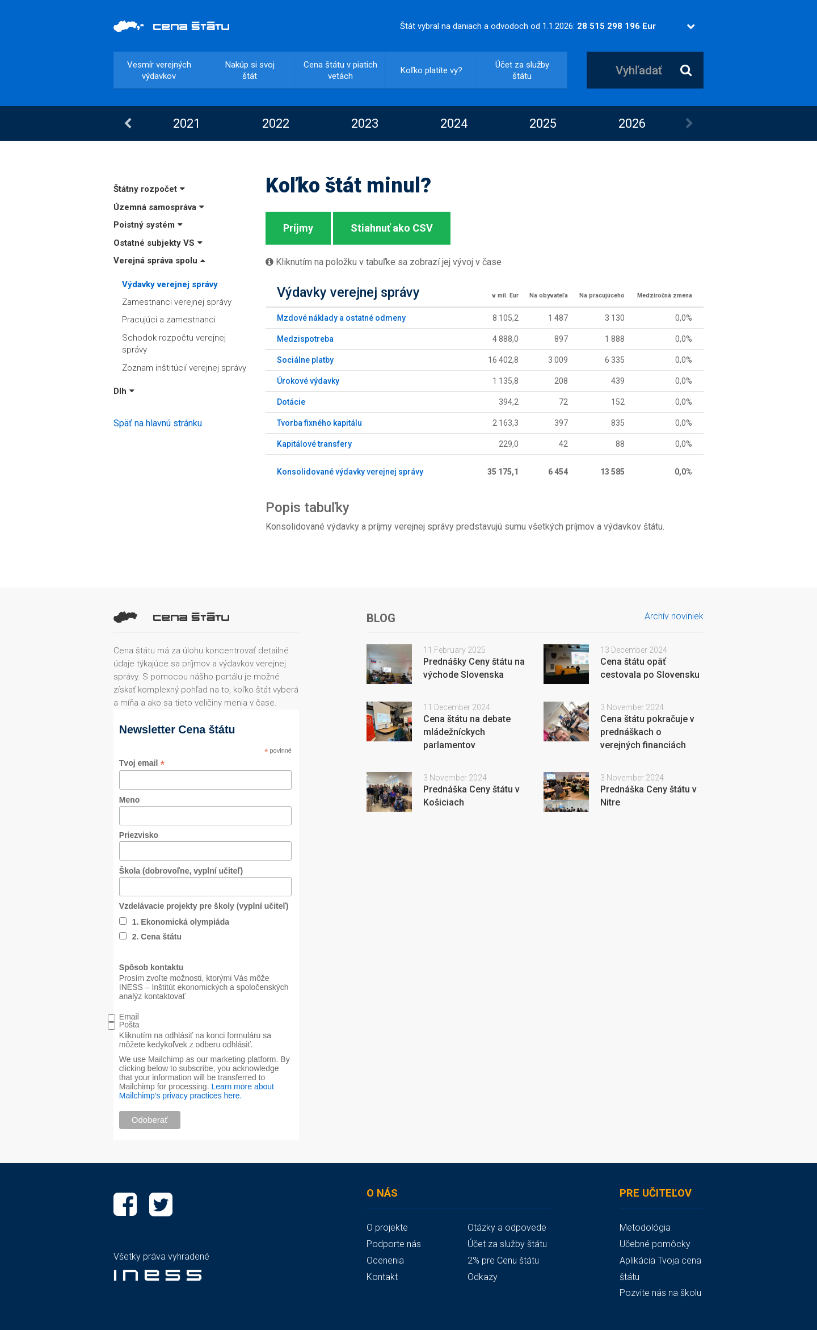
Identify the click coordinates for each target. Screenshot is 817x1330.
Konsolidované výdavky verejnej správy (350, 471)
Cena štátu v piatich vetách (340, 70)
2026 (632, 123)
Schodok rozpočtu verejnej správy (174, 344)
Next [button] (689, 123)
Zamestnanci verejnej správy (176, 302)
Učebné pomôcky (655, 1244)
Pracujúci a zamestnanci (169, 319)
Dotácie (291, 401)
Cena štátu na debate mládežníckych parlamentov (467, 732)
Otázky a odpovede (507, 1227)
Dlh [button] (123, 391)
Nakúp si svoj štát (250, 70)
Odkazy (483, 1277)
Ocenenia (385, 1260)
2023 (364, 123)
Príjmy (298, 228)
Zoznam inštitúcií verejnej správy (184, 368)
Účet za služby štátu (522, 70)
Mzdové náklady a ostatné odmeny (341, 317)
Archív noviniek (674, 616)
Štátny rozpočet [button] (149, 189)
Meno (129, 799)
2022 (275, 123)
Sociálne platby (305, 359)
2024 (454, 123)
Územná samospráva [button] (158, 207)
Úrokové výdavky (308, 380)
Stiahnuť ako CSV (392, 228)
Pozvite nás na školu (660, 1292)
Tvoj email (142, 763)
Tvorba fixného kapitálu (319, 422)
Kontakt (382, 1277)
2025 (543, 123)
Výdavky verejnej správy (170, 284)
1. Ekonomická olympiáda (180, 921)
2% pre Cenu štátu (503, 1260)
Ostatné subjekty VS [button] (158, 243)
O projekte (387, 1227)
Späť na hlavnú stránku (157, 423)
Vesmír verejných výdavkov (159, 70)
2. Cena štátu (157, 936)
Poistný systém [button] (148, 225)
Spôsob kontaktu (151, 967)
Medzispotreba (305, 338)
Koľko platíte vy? (431, 70)
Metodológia (645, 1227)
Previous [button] (127, 123)
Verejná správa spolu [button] (159, 260)
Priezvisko (138, 835)
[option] (186, 123)
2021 (186, 123)
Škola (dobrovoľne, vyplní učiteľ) (181, 870)
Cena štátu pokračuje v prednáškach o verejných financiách (647, 732)
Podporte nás (394, 1244)
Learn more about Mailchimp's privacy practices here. (196, 1091)
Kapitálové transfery (314, 443)
